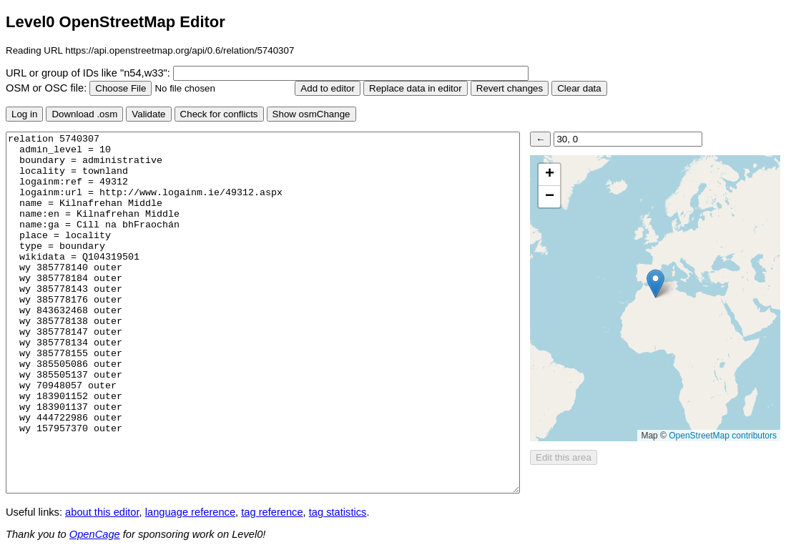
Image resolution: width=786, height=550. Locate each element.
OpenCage (94, 534)
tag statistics (338, 512)
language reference (190, 512)
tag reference (272, 512)
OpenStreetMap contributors (723, 436)
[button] (655, 283)
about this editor (102, 512)
